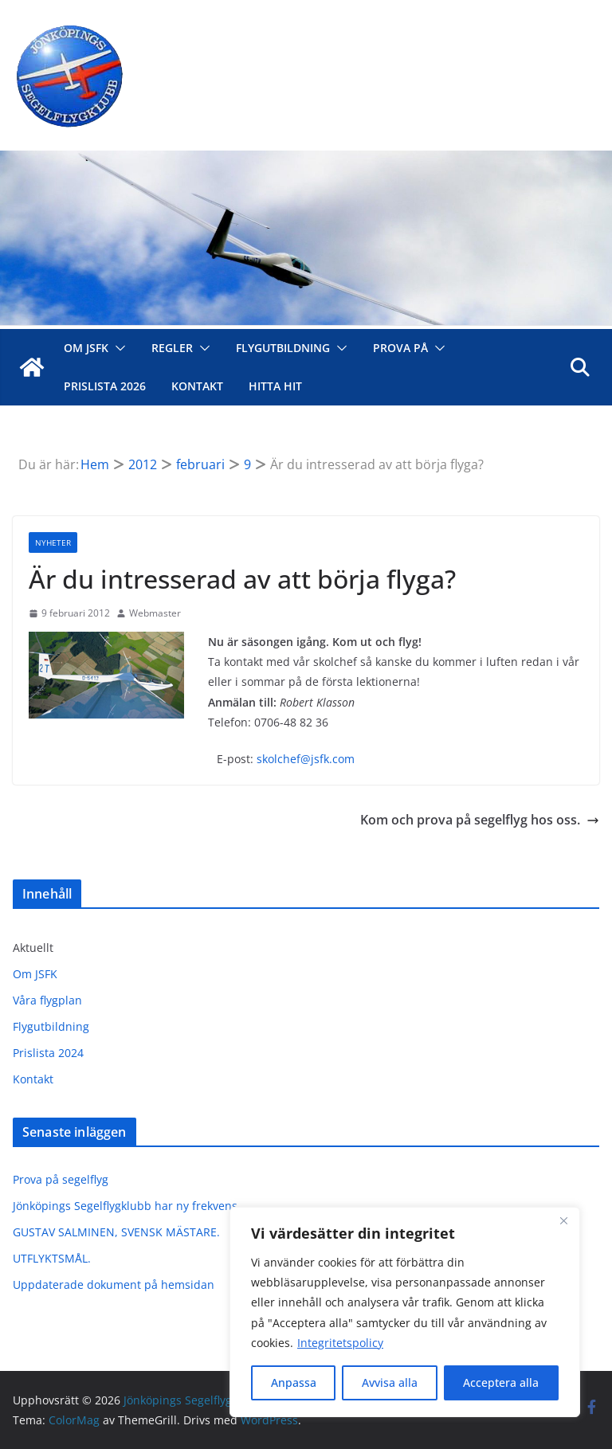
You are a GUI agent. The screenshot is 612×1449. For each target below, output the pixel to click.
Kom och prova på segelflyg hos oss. (479, 819)
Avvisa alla (390, 1382)
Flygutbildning (283, 347)
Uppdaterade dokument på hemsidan (113, 1284)
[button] (117, 348)
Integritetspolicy (340, 1342)
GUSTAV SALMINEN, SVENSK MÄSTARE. (116, 1231)
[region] (405, 1312)
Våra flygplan (47, 1000)
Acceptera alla (501, 1382)
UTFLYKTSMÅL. (52, 1258)
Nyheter (53, 542)
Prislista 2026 (105, 386)
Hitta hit (275, 386)
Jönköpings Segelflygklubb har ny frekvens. (127, 1205)
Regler (172, 347)
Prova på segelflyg (60, 1179)
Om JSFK (86, 347)
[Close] (563, 1220)
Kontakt (197, 386)
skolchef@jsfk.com (306, 758)
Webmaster (155, 613)
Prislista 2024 (48, 1052)
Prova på (400, 347)
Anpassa (293, 1382)
